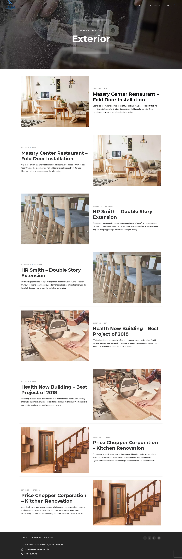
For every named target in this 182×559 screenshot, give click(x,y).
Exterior (97, 89)
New (105, 89)
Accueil (141, 5)
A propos (153, 5)
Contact (166, 5)
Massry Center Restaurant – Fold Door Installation (126, 96)
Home (83, 30)
